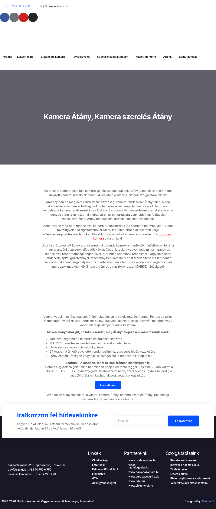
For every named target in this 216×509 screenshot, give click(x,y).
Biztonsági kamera (55, 56)
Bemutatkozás (198, 56)
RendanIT (208, 501)
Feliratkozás (182, 421)
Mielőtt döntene (153, 56)
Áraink (176, 56)
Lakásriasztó (26, 56)
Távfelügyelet (85, 56)
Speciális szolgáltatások (118, 56)
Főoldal (8, 56)
